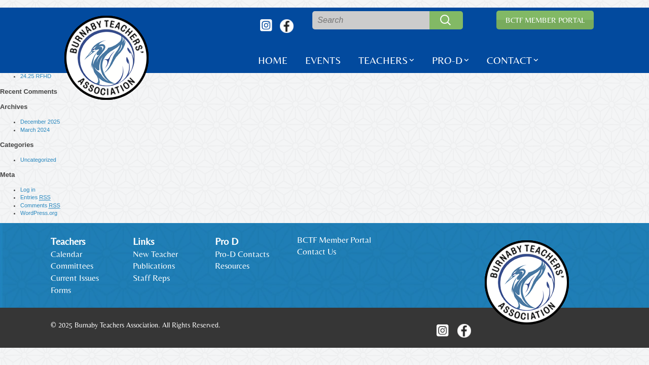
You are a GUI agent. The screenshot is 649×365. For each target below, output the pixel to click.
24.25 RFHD (35, 76)
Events (323, 60)
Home (272, 60)
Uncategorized (38, 160)
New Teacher (155, 254)
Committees (72, 266)
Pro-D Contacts (242, 254)
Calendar (66, 254)
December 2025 (40, 122)
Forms (61, 290)
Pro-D (447, 60)
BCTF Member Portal (545, 20)
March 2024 (35, 130)
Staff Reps (151, 278)
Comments (40, 205)
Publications (154, 266)
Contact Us (316, 251)
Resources (232, 266)
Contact (509, 60)
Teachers (383, 60)
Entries (35, 197)
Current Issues (75, 278)
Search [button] (446, 20)
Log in (27, 190)
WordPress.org (38, 213)
